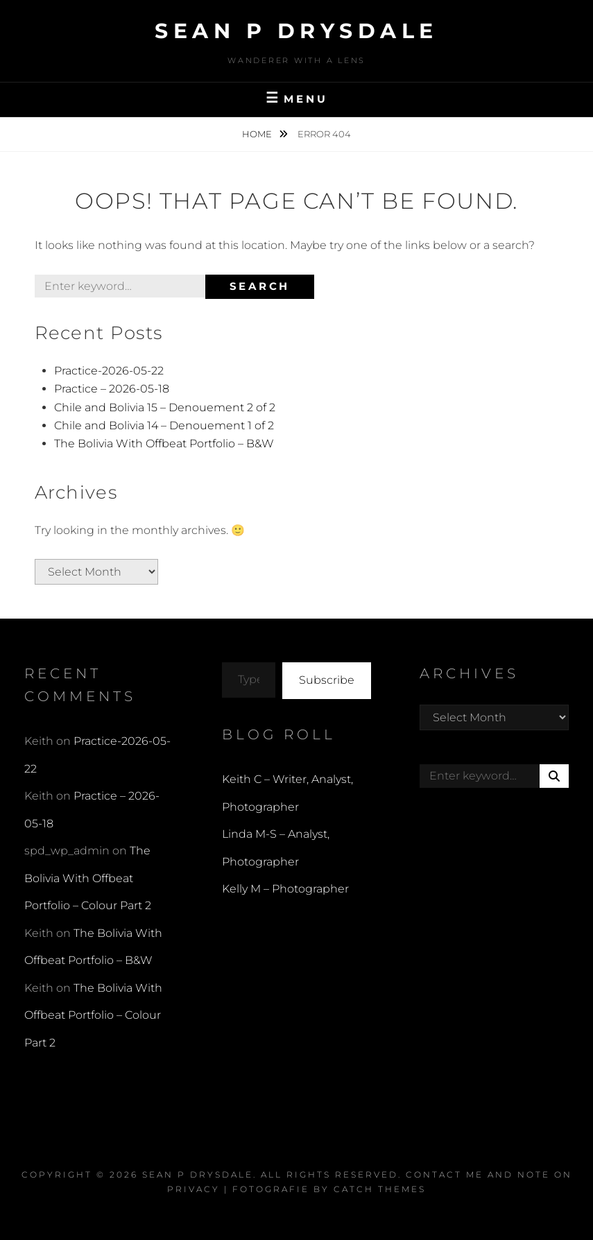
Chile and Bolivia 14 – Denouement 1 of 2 (164, 425)
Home (258, 133)
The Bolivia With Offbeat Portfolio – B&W (164, 443)
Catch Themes (380, 1189)
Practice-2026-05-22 (109, 370)
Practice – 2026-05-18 (111, 388)
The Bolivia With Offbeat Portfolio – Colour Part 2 (87, 878)
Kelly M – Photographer (285, 888)
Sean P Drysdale (296, 31)
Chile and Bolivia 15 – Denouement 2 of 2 (164, 407)
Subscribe (326, 680)
